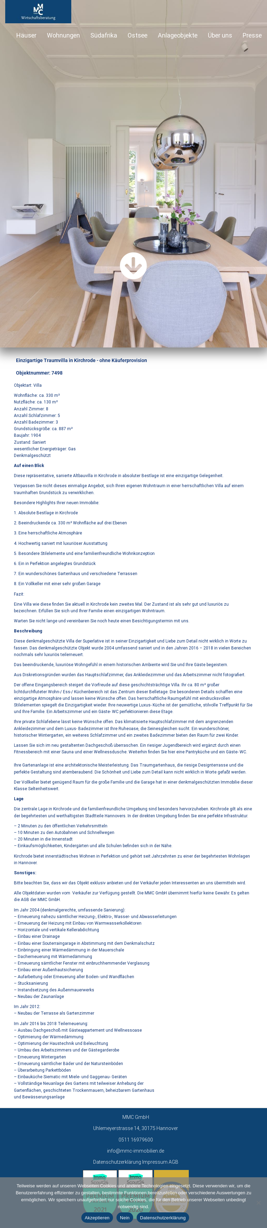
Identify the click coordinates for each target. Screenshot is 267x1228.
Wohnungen (63, 35)
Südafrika (103, 35)
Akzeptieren (97, 1217)
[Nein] (258, 1202)
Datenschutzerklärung (117, 1162)
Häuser (26, 35)
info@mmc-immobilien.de (135, 1151)
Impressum (155, 1162)
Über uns (220, 35)
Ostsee (137, 35)
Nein (125, 1217)
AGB (173, 1162)
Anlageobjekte (177, 35)
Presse (252, 35)
